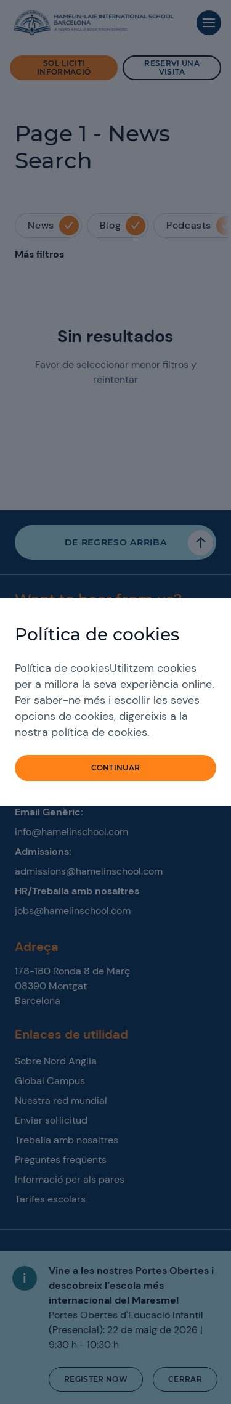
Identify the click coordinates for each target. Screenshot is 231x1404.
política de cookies (99, 732)
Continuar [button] (115, 767)
